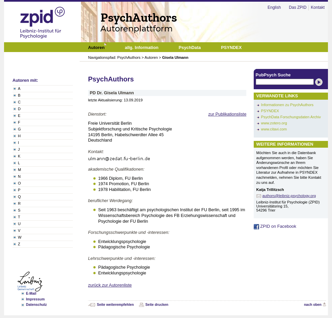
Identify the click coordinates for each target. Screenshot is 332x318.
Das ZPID (297, 7)
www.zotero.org (274, 123)
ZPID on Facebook (275, 226)
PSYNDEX (270, 111)
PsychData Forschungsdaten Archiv (291, 117)
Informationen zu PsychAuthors (287, 105)
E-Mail (31, 293)
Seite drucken (156, 305)
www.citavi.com (274, 129)
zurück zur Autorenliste (110, 285)
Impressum (35, 299)
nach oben (313, 305)
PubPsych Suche (273, 74)
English (274, 7)
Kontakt (318, 7)
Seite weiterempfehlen (115, 305)
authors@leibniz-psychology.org (289, 196)
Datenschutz (36, 305)
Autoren (151, 57)
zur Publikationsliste (227, 114)
